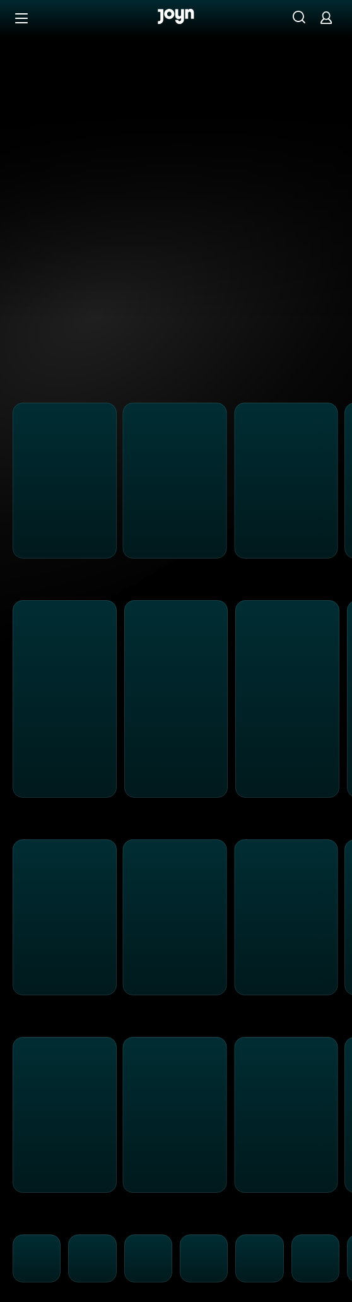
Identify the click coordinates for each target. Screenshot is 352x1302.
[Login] (326, 17)
